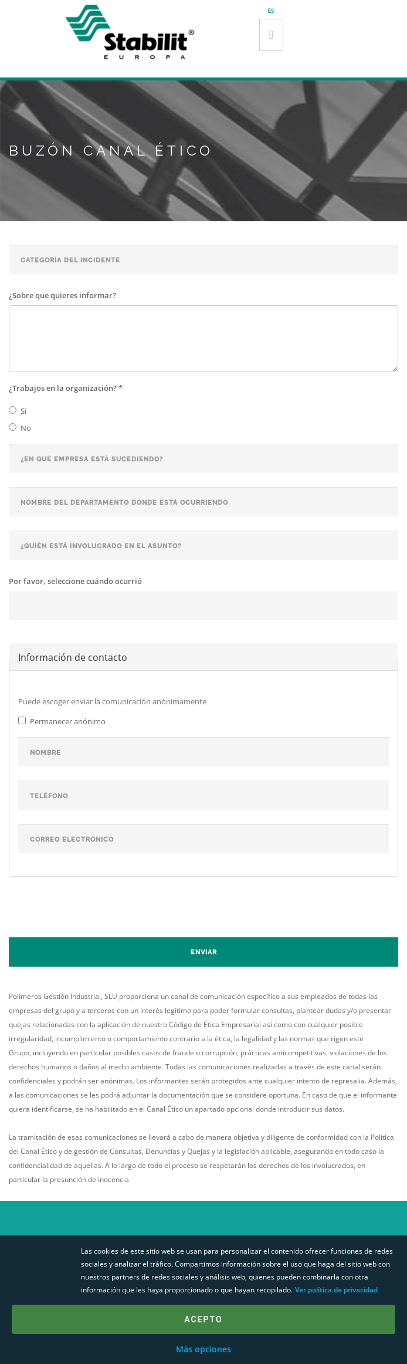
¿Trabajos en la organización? (66, 388)
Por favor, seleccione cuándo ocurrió (75, 581)
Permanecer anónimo (62, 721)
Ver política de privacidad (336, 1290)
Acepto (203, 1319)
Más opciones (203, 1349)
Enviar (204, 952)
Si (17, 411)
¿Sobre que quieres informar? (62, 295)
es (270, 10)
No (20, 428)
